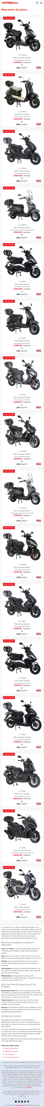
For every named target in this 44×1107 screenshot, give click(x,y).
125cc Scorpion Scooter (22, 454)
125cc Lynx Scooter (22, 794)
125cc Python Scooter (22, 397)
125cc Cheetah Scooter (22, 737)
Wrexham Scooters (11, 1051)
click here (29, 1087)
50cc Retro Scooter (22, 114)
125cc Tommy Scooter (22, 511)
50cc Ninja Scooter (22, 171)
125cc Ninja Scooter (22, 624)
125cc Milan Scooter (22, 341)
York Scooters (9, 1054)
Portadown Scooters (12, 1057)
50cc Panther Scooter (22, 58)
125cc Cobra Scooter (22, 907)
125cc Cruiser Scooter (22, 567)
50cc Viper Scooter (22, 284)
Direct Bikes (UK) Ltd (21, 1105)
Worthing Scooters (11, 1048)
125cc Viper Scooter (22, 680)
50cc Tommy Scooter (22, 227)
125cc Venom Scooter (22, 850)
